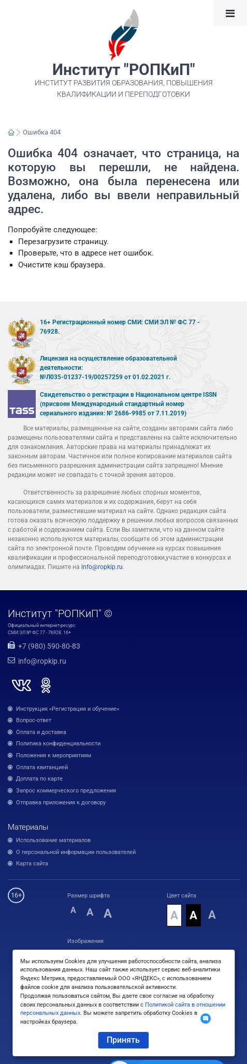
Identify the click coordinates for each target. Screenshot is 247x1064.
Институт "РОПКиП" (123, 70)
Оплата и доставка (41, 732)
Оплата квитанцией (42, 767)
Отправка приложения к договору (61, 802)
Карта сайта (32, 863)
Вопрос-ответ (33, 720)
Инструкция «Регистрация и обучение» (67, 709)
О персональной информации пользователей (76, 852)
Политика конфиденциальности (58, 743)
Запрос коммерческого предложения (66, 790)
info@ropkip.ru (102, 567)
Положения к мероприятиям (53, 755)
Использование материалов (53, 840)
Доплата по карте (39, 778)
